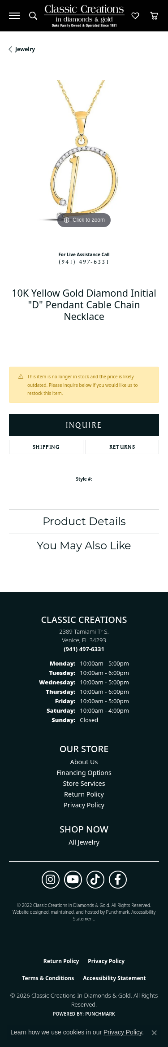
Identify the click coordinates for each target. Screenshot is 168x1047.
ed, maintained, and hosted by (74, 912)
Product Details (84, 521)
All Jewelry (84, 842)
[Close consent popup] (154, 1032)
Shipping (46, 447)
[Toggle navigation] (14, 15)
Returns (122, 447)
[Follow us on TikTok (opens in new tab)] (95, 880)
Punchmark (117, 912)
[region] (84, 155)
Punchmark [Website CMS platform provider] (100, 1014)
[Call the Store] (84, 649)
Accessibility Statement (114, 978)
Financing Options (84, 772)
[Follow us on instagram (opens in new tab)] (51, 880)
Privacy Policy (84, 805)
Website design (28, 912)
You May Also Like (84, 545)
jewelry (25, 49)
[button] (33, 15)
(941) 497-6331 (84, 262)
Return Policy (84, 794)
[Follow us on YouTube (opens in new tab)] (73, 880)
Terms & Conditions (48, 978)
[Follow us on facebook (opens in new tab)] (118, 880)
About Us (84, 762)
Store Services (84, 783)
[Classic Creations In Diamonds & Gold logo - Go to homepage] (84, 15)
